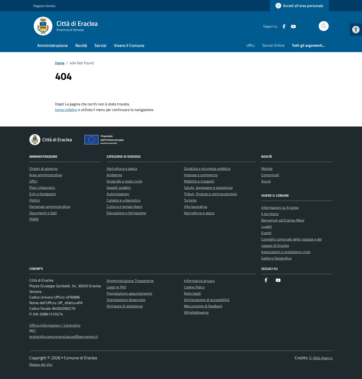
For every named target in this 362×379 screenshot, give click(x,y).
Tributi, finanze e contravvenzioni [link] (210, 194)
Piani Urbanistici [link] (42, 187)
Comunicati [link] (270, 175)
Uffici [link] (250, 45)
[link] (356, 29)
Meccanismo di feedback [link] (203, 306)
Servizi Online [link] (273, 45)
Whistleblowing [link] (196, 312)
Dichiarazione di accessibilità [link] (206, 299)
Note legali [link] (192, 293)
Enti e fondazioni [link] (42, 194)
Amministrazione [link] (52, 45)
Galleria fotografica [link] (276, 258)
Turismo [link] (190, 200)
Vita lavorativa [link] (195, 206)
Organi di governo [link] (43, 168)
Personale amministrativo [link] (49, 206)
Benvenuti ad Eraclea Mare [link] (282, 220)
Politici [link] (34, 200)
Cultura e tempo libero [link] (124, 206)
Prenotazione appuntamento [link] (129, 293)
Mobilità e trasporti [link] (199, 181)
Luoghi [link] (266, 226)
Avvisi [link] (266, 181)
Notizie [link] (266, 168)
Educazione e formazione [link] (126, 213)
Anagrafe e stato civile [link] (124, 181)
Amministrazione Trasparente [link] (130, 280)
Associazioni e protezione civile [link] (285, 252)
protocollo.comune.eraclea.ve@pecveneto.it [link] (63, 336)
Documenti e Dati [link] (43, 213)
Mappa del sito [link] (40, 364)
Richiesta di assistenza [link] (125, 306)
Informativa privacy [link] (199, 280)
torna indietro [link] (66, 109)
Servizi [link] (100, 45)
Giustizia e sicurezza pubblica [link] (207, 168)
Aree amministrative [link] (45, 175)
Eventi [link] (266, 233)
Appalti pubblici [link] (119, 187)
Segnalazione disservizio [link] (126, 299)
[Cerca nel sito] (324, 26)
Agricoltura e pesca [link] (122, 168)
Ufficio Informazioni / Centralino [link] (54, 325)
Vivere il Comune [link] (129, 45)
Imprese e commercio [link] (201, 175)
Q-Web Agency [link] (321, 358)
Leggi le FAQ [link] (116, 287)
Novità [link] (81, 45)
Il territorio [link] (270, 214)
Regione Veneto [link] (44, 5)
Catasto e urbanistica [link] (123, 200)
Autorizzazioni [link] (118, 194)
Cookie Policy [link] (194, 287)
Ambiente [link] (114, 175)
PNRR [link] (34, 219)
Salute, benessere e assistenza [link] (208, 187)
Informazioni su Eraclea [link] (280, 207)
